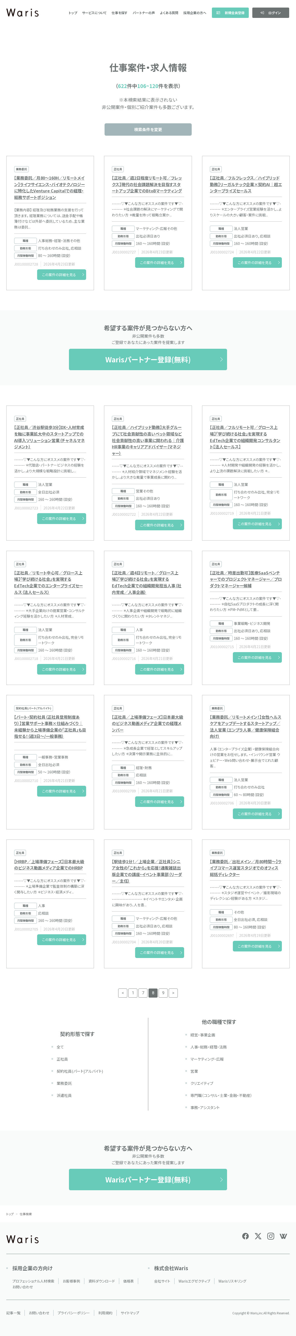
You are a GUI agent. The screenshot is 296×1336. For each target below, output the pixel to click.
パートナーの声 (144, 12)
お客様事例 (71, 1281)
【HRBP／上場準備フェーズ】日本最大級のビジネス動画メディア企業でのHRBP (49, 864)
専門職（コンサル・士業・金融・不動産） (221, 1095)
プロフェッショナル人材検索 (33, 1281)
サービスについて (94, 12)
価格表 (128, 1281)
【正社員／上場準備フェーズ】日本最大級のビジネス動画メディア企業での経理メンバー (147, 723)
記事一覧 (13, 1312)
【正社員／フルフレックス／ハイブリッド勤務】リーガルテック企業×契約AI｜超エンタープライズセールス (246, 184)
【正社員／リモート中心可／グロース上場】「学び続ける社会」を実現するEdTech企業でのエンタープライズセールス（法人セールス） (48, 582)
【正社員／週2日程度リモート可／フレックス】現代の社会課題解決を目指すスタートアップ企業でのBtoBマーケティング (147, 184)
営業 (194, 1071)
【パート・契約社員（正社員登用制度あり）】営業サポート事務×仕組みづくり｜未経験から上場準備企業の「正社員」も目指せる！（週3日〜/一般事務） (50, 726)
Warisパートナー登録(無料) (148, 359)
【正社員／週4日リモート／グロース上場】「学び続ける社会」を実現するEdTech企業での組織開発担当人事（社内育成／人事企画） (146, 582)
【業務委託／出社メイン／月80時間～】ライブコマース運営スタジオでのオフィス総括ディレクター (246, 867)
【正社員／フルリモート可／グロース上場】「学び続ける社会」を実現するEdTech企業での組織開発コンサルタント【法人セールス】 (245, 437)
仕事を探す (120, 12)
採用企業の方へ (194, 12)
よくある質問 (169, 12)
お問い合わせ (22, 1286)
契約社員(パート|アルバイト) (80, 1071)
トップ (72, 12)
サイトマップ (130, 1312)
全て (60, 1047)
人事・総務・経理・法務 (208, 1047)
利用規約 (105, 1312)
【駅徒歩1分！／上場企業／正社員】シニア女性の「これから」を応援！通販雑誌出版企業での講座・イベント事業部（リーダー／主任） (147, 871)
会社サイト (162, 1281)
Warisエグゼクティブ (194, 1281)
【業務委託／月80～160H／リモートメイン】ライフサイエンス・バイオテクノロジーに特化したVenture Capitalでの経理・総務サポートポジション (49, 187)
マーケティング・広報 (207, 1059)
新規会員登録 (230, 12)
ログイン (271, 12)
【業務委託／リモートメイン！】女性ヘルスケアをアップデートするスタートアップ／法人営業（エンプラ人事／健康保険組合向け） (245, 726)
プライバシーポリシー (74, 1312)
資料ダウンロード (101, 1281)
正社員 (62, 1059)
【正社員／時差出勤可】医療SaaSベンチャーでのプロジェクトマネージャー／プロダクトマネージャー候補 (246, 579)
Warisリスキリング (232, 1281)
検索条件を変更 (148, 129)
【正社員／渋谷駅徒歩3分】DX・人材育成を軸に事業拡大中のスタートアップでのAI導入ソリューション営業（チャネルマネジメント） (49, 437)
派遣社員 (64, 1095)
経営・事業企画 (202, 1034)
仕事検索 (26, 1214)
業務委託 (64, 1083)
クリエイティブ (201, 1083)
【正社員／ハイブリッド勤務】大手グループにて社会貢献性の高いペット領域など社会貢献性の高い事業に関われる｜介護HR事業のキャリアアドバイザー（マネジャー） (148, 440)
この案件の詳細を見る (59, 274)
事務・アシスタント (205, 1107)
